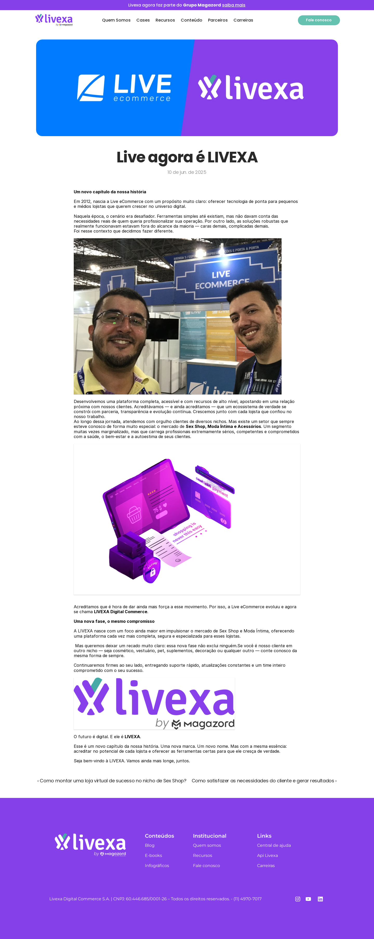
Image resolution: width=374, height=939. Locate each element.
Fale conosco (206, 865)
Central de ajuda (274, 845)
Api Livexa (267, 855)
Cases (143, 20)
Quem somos (207, 845)
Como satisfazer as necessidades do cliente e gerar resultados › (264, 780)
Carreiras (243, 20)
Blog (150, 845)
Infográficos (157, 865)
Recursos (165, 20)
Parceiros (218, 20)
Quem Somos (116, 20)
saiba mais (233, 5)
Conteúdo (191, 20)
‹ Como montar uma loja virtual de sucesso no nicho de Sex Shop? (111, 780)
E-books (153, 855)
